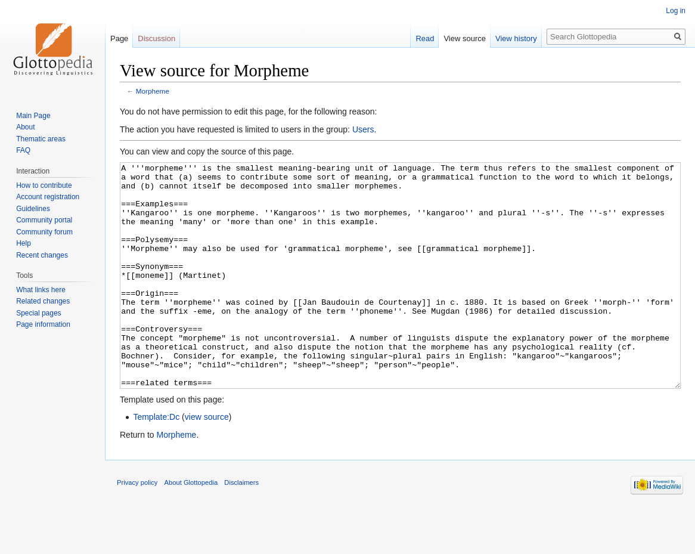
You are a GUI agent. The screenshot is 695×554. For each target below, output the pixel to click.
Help (23, 243)
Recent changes (42, 255)
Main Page (33, 116)
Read (424, 38)
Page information (43, 324)
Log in (675, 11)
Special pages (38, 313)
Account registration (47, 197)
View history (516, 38)
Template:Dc (156, 461)
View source (464, 38)
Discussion (156, 38)
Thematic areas (41, 139)
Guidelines (33, 209)
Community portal (44, 220)
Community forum (44, 232)
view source (207, 461)
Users (363, 129)
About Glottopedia (191, 527)
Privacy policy (137, 527)
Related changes (43, 301)
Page (119, 38)
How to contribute (44, 185)
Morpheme (152, 91)
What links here (41, 290)
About (25, 127)
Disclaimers (241, 527)
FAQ (23, 150)
